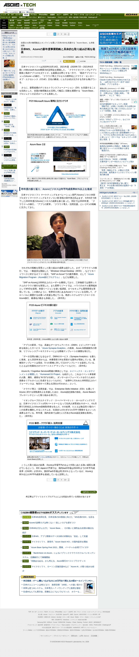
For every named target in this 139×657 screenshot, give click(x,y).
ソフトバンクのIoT (95, 25)
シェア (44, 60)
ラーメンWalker (27, 630)
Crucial (57, 23)
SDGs (70, 17)
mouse (19, 20)
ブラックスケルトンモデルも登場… (10, 159)
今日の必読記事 (46, 627)
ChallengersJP (92, 17)
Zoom (88, 25)
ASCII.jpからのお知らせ (108, 193)
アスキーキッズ (5, 17)
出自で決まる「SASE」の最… (10, 126)
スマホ (81, 15)
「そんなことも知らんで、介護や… (10, 100)
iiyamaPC (27, 20)
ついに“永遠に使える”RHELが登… (10, 171)
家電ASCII (22, 17)
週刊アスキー (42, 17)
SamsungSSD (40, 23)
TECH (28, 5)
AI (8, 15)
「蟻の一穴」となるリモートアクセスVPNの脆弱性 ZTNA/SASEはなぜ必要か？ (9, 75)
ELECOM (12, 23)
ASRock (49, 23)
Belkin (80, 23)
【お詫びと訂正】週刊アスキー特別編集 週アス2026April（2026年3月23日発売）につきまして (118, 202)
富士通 (12, 20)
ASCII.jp (11, 5)
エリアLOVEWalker (39, 630)
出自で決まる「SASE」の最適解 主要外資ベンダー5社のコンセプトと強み (117, 160)
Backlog (65, 25)
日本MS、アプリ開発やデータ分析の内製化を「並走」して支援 (60, 536)
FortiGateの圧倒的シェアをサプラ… (10, 151)
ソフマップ (34, 28)
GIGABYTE (34, 23)
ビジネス (18, 15)
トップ (3, 15)
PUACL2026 (83, 17)
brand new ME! (82, 619)
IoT (12, 15)
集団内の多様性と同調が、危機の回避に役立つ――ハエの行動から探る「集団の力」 (114, 148)
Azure (34, 25)
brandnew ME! (42, 28)
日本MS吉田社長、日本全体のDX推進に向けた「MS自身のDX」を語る (63, 517)
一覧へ (134, 192)
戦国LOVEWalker (110, 630)
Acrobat (19, 25)
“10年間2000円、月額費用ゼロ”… (10, 180)
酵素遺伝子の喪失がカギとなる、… (10, 134)
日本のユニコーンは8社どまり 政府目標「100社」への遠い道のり (53, 585)
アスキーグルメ (32, 17)
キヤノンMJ (19, 28)
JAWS (12, 25)
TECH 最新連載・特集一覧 (111, 62)
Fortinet (72, 25)
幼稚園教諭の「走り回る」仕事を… (10, 109)
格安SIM (14, 17)
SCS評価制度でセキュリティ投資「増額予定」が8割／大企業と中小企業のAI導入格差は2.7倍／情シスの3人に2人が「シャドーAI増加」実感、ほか (118, 107)
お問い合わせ (84, 636)
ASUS (57, 20)
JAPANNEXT (27, 28)
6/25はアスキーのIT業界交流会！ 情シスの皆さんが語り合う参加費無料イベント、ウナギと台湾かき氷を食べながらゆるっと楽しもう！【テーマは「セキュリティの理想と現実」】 (9, 47)
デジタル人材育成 (44, 457)
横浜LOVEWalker (51, 630)
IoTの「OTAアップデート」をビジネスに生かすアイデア (115, 120)
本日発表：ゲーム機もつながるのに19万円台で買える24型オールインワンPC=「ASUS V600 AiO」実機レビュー (73, 581)
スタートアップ (89, 15)
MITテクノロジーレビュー (89, 627)
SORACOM (61, 622)
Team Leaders (66, 625)
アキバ (76, 15)
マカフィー (12, 28)
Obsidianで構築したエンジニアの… (10, 117)
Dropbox (50, 25)
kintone (27, 25)
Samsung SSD (41, 622)
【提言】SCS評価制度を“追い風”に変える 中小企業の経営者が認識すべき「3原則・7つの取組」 (118, 185)
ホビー (59, 15)
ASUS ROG (27, 23)
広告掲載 (94, 636)
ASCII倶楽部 (132, 14)
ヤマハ (80, 25)
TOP (29, 612)
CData (57, 25)
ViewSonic (72, 23)
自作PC (66, 15)
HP (65, 20)
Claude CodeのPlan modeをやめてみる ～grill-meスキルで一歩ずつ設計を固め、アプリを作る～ (115, 82)
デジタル (33, 15)
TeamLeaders (51, 17)
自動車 (52, 15)
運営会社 (74, 636)
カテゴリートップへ (89, 492)
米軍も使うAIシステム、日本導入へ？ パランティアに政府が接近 (52, 588)
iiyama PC (66, 614)
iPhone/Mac (43, 15)
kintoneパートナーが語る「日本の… (10, 142)
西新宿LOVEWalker (63, 630)
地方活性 (76, 17)
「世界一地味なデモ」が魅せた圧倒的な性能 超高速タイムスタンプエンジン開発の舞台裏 (118, 172)
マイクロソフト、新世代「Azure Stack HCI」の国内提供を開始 (60, 542)
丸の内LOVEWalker (98, 630)
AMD (19, 23)
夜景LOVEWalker (75, 630)
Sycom (34, 20)
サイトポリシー (46, 636)
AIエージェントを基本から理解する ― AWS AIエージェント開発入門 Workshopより (114, 70)
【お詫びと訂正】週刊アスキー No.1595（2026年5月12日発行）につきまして (119, 197)
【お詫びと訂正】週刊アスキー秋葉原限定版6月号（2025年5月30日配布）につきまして (118, 207)
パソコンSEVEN (42, 20)
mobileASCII (76, 627)
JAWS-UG (47, 617)
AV (71, 15)
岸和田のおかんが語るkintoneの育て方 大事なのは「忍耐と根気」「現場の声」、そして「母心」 (115, 93)
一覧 (59, 61)
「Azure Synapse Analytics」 (54, 348)
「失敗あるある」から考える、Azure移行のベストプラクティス (57, 561)
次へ (65, 34)
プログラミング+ (63, 17)
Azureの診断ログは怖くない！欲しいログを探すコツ (52, 522)
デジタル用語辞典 (66, 627)
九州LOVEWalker (86, 630)
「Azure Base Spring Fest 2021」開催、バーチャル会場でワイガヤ (59, 547)
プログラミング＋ (76, 625)
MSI (50, 20)
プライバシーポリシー (61, 636)
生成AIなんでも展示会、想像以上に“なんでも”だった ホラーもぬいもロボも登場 (59, 591)
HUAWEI (65, 23)
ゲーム (98, 15)
